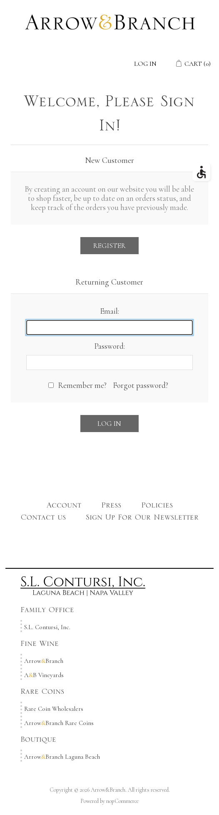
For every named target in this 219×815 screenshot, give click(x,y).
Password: (109, 346)
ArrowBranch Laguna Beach (62, 756)
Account (64, 507)
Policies (157, 507)
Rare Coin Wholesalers (53, 708)
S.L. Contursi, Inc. (47, 627)
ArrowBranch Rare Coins (59, 723)
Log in (145, 64)
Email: (109, 311)
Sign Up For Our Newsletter (142, 519)
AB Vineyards (44, 675)
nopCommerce (122, 801)
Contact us (43, 519)
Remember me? (82, 385)
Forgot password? (140, 385)
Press (111, 507)
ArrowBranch (43, 661)
